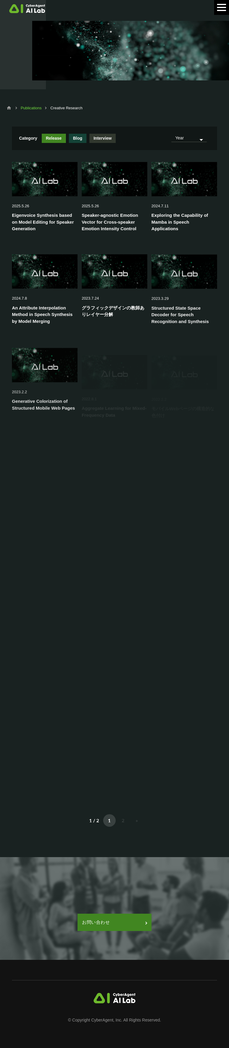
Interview (103, 138)
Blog (77, 138)
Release (54, 138)
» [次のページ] (137, 820)
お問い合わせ (114, 922)
